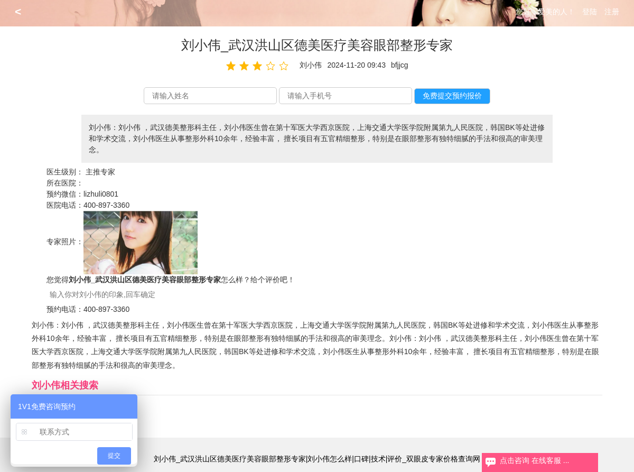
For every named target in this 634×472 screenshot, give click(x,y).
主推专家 (100, 172)
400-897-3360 (106, 205)
